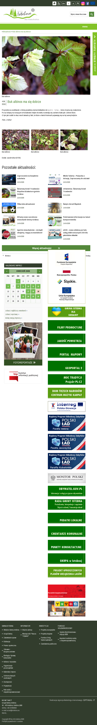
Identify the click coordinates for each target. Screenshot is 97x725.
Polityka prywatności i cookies (12, 721)
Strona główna (54, 3)
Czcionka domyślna (68, 3)
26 (38, 296)
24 (28, 296)
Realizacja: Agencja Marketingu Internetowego (66, 700)
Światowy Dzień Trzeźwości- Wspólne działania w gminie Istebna (28, 191)
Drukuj (88, 255)
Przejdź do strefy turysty (95, 53)
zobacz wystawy (12, 314)
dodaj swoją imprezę (13, 318)
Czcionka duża (78, 3)
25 (33, 296)
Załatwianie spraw (10, 638)
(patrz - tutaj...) (54, 110)
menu (85, 26)
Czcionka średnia (73, 3)
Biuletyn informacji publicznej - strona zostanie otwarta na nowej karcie (23, 368)
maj (39, 271)
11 (33, 286)
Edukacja (7, 641)
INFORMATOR (25, 626)
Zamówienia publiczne (49, 644)
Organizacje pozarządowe (8, 666)
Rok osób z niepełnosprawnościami (12, 691)
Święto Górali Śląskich (72, 204)
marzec (6, 271)
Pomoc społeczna (10, 645)
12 (38, 286)
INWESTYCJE (43, 626)
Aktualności (7, 32)
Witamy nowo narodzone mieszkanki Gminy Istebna (28, 218)
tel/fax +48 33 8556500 (9, 708)
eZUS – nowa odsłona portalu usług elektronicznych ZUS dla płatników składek (75, 233)
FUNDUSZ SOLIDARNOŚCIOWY (65, 627)
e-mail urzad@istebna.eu (11, 710)
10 (28, 286)
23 (23, 296)
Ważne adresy (27, 630)
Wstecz (8, 255)
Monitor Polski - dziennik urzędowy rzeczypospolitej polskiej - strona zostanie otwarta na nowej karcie (67, 472)
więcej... (4, 713)
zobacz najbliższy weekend (16, 310)
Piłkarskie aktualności (26, 204)
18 (33, 291)
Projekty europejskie (48, 630)
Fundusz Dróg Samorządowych (46, 639)
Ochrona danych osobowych (9, 677)
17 (28, 291)
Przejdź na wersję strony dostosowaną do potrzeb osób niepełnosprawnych (59, 3)
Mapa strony (64, 3)
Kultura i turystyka (10, 662)
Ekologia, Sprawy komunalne (10, 656)
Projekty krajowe (46, 634)
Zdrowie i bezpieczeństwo (9, 650)
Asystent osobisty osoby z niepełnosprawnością (68, 639)
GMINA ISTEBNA (7, 626)
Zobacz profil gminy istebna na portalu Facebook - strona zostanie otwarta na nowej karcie (87, 3)
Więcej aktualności (41, 248)
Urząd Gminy (8, 634)
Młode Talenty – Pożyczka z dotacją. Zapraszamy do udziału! (76, 177)
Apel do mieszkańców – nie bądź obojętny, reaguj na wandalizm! (30, 231)
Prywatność (8, 686)
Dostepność (8, 682)
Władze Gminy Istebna (11, 630)
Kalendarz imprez (10, 672)
